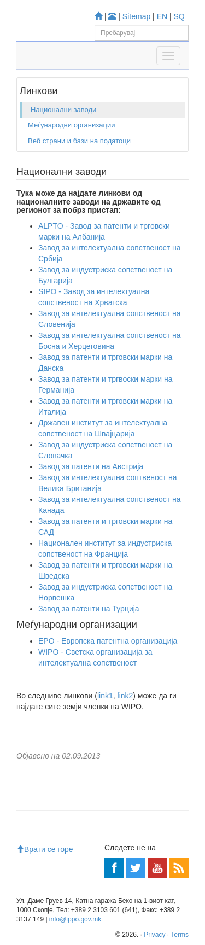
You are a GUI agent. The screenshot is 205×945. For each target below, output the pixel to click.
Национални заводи (63, 110)
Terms (180, 934)
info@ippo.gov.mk (75, 919)
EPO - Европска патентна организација (107, 641)
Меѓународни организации (71, 125)
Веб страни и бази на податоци (79, 141)
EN (162, 16)
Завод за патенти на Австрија (90, 466)
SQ (179, 16)
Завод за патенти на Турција (88, 608)
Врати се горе (44, 849)
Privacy (154, 934)
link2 (125, 695)
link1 (105, 695)
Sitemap (136, 16)
